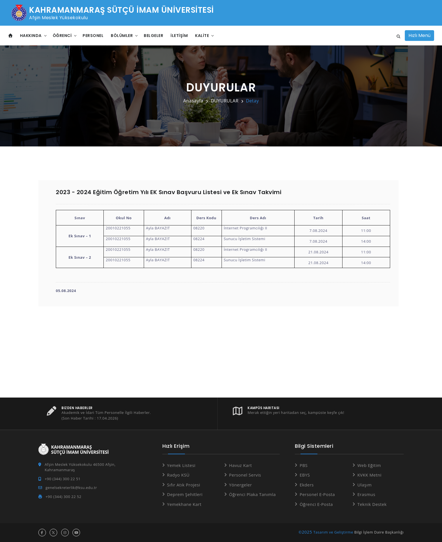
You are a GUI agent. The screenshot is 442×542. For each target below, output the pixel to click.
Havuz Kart (240, 465)
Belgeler (153, 35)
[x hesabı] (53, 532)
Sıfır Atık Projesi (183, 485)
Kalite (202, 35)
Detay (252, 101)
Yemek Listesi (181, 465)
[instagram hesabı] (64, 532)
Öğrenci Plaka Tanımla (252, 494)
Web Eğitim (369, 465)
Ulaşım (364, 485)
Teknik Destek (372, 504)
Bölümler (122, 35)
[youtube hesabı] (76, 532)
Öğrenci (62, 35)
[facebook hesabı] (42, 532)
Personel (93, 35)
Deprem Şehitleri (185, 494)
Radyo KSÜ (178, 475)
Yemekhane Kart (184, 504)
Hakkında (31, 35)
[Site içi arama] (397, 36)
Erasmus (366, 494)
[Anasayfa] (10, 35)
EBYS (305, 475)
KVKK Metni (369, 475)
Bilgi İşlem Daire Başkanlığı (379, 532)
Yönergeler (240, 485)
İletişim (179, 35)
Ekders (307, 485)
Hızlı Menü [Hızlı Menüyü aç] (419, 35)
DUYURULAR (224, 101)
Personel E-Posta (317, 494)
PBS (304, 465)
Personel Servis (245, 475)
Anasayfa (193, 101)
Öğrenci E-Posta (316, 504)
